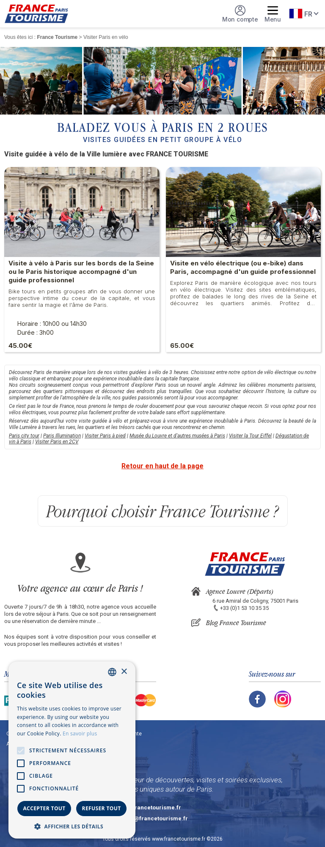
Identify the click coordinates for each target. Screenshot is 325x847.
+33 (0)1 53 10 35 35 (244, 608)
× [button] (124, 672)
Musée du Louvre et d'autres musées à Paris (177, 436)
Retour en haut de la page (162, 466)
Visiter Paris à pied (105, 436)
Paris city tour (24, 436)
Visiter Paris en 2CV (56, 442)
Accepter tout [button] (44, 808)
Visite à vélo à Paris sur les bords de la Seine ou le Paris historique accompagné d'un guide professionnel (81, 271)
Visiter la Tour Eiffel (250, 436)
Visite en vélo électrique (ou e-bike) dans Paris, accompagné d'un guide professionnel (243, 267)
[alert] (71, 750)
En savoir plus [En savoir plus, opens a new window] (80, 733)
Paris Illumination (62, 436)
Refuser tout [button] (101, 808)
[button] (72, 826)
